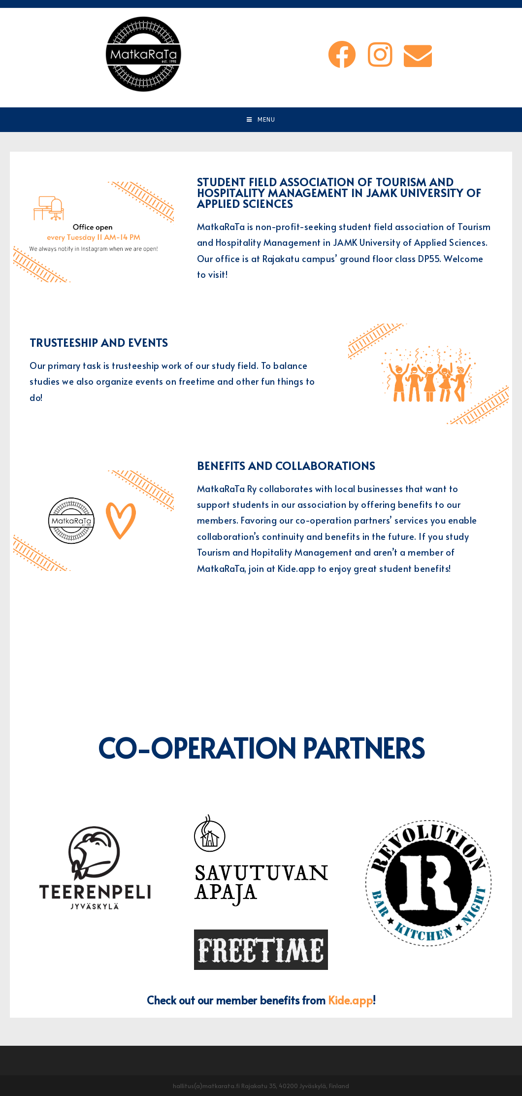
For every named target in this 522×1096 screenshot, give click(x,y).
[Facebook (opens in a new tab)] (340, 53)
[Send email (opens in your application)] (416, 54)
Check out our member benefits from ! (261, 1000)
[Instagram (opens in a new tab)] (378, 53)
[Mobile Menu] (261, 119)
